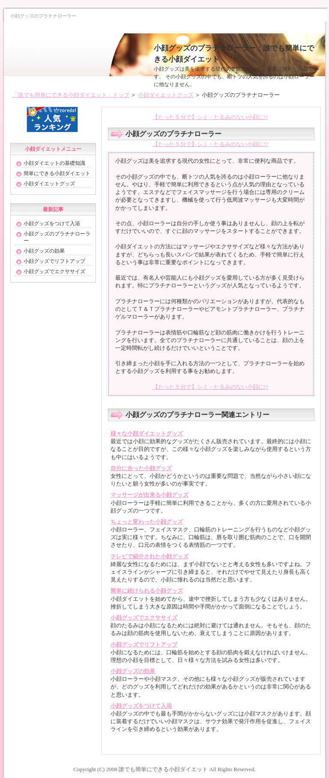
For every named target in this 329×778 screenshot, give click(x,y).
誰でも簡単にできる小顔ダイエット (163, 769)
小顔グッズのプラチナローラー (57, 237)
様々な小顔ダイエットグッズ (147, 433)
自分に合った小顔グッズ (141, 468)
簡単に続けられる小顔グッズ (147, 590)
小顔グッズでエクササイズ (144, 617)
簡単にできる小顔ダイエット (57, 173)
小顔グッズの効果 (133, 671)
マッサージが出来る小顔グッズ (149, 495)
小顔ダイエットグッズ (166, 95)
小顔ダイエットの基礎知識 (54, 163)
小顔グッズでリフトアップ (144, 644)
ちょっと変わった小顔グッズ (147, 522)
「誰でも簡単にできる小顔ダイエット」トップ (70, 95)
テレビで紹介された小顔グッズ (149, 556)
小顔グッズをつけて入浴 (141, 706)
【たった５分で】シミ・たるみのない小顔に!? (210, 117)
